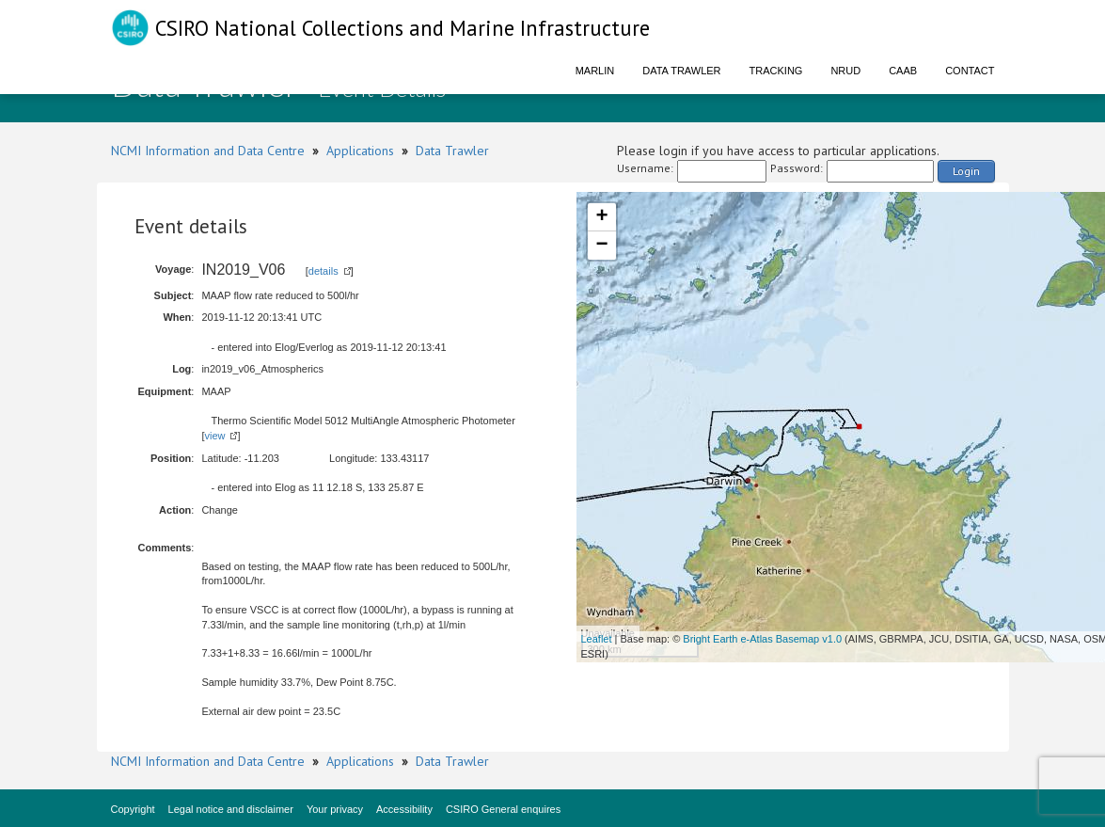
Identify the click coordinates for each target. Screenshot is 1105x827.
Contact (969, 70)
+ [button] (601, 217)
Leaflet (596, 638)
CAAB (903, 70)
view (214, 435)
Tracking (776, 70)
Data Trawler (681, 70)
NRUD (845, 70)
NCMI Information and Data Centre (208, 150)
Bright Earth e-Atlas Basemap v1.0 (762, 638)
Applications (360, 150)
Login (966, 171)
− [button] (601, 245)
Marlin (595, 70)
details (323, 271)
